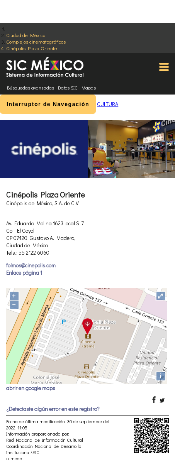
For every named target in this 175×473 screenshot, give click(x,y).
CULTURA (107, 104)
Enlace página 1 (24, 272)
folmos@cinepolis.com (31, 265)
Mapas (89, 87)
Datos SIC (68, 87)
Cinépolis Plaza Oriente (31, 48)
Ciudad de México (25, 35)
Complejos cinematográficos (36, 41)
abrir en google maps (30, 388)
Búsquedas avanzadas (30, 87)
